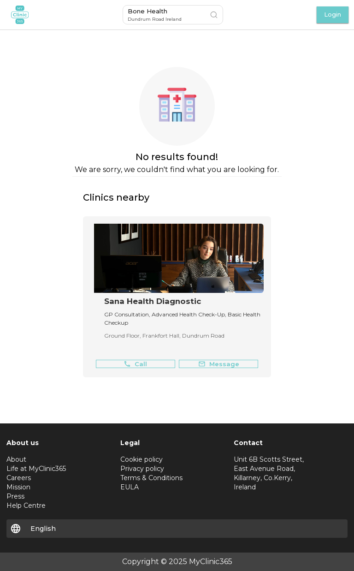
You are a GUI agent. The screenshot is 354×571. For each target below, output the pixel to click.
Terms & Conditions (151, 478)
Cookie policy (141, 459)
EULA (129, 487)
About (16, 459)
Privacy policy (142, 468)
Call (135, 364)
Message (218, 364)
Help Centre (26, 505)
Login (332, 14)
